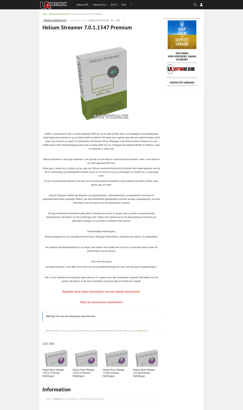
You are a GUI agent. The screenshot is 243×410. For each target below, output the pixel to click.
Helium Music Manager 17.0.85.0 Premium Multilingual (84, 373)
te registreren (141, 330)
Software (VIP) (82, 4)
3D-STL (113, 4)
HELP (124, 4)
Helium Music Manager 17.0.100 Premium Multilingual (144, 373)
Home (44, 13)
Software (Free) (99, 4)
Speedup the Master (99, 20)
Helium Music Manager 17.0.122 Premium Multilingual (53, 373)
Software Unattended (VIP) (60, 13)
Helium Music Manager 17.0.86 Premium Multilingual (114, 373)
